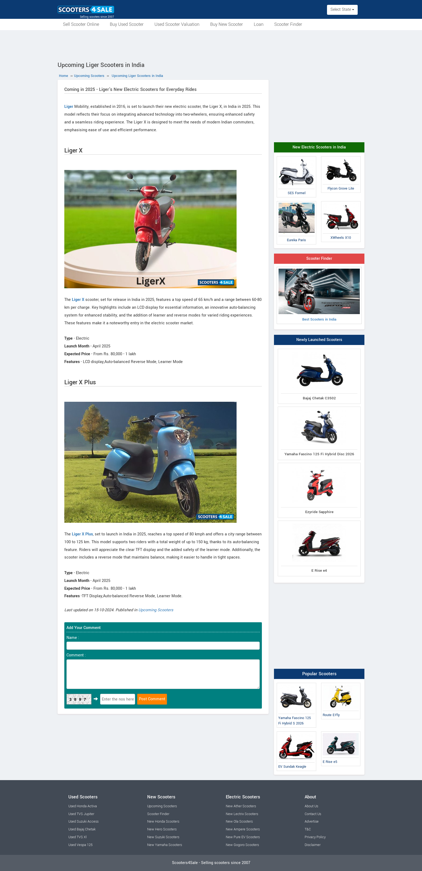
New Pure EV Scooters (243, 837)
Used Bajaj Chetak (82, 829)
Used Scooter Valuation (176, 24)
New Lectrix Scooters (242, 814)
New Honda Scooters (163, 821)
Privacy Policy (315, 837)
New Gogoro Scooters (242, 844)
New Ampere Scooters (243, 829)
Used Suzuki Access (83, 821)
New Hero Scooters (162, 829)
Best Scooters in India (319, 295)
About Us (311, 806)
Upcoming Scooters (155, 610)
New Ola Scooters (239, 821)
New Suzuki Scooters (163, 837)
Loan (258, 24)
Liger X (78, 300)
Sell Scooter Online (81, 24)
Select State (342, 9)
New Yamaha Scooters (164, 844)
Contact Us (313, 814)
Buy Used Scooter (127, 24)
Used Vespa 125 (80, 844)
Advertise (312, 821)
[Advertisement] (211, 45)
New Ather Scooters (241, 806)
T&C (308, 829)
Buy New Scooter (226, 24)
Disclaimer (313, 844)
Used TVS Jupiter (81, 814)
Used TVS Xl (77, 837)
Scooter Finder (288, 24)
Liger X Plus (82, 534)
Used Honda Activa (82, 806)
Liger (68, 106)
